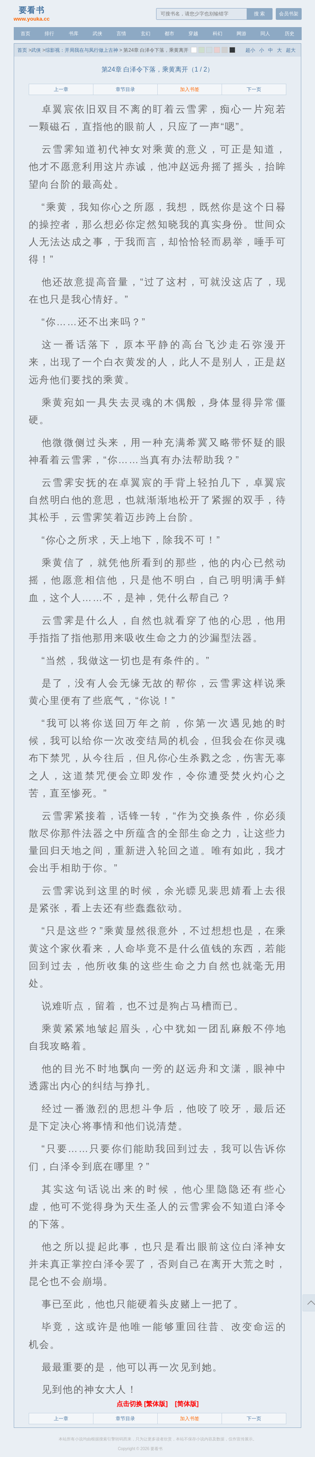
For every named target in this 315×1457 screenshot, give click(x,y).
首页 (25, 33)
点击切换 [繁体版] (143, 1403)
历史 (289, 33)
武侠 (97, 33)
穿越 (193, 33)
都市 (169, 33)
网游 (241, 33)
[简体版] (187, 1403)
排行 (49, 33)
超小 (250, 50)
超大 (291, 50)
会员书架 (288, 14)
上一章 (61, 89)
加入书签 (189, 89)
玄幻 (145, 33)
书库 (73, 33)
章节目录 (125, 89)
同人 (265, 33)
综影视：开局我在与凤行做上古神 (81, 50)
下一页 (254, 89)
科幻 (217, 33)
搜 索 (259, 14)
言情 (121, 33)
